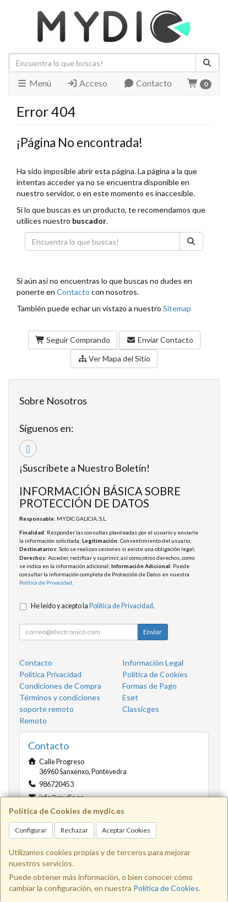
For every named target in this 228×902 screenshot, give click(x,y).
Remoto (33, 720)
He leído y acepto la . (93, 606)
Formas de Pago (149, 685)
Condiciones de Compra (60, 685)
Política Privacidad (50, 674)
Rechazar (74, 830)
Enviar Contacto (159, 339)
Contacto (147, 83)
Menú (34, 83)
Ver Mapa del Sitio (114, 358)
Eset (130, 697)
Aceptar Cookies (126, 830)
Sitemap (177, 308)
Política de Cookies (166, 888)
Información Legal (152, 662)
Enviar (152, 632)
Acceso (87, 83)
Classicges (140, 709)
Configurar (31, 830)
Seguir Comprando (73, 339)
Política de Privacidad (45, 582)
